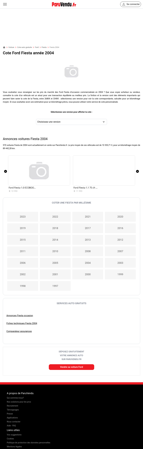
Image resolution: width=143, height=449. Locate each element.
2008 (88, 251)
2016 (120, 228)
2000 (88, 274)
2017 (88, 228)
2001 (55, 274)
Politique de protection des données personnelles (28, 442)
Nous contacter (13, 422)
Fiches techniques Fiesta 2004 (21, 323)
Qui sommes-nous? (15, 398)
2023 (23, 216)
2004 (88, 262)
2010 (55, 251)
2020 (120, 216)
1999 (120, 274)
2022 (55, 216)
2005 (55, 262)
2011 (23, 251)
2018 (55, 228)
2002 (23, 274)
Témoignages (13, 410)
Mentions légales (14, 446)
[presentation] (5, 171)
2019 (23, 228)
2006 (23, 262)
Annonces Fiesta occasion (19, 315)
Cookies (10, 439)
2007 (120, 251)
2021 (88, 216)
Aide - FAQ (11, 425)
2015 (23, 239)
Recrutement (12, 406)
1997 (55, 285)
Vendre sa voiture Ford (71, 367)
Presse (10, 414)
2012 (120, 239)
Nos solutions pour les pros (19, 402)
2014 (55, 239)
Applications (12, 418)
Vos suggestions (14, 435)
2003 (120, 262)
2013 (88, 239)
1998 (23, 285)
